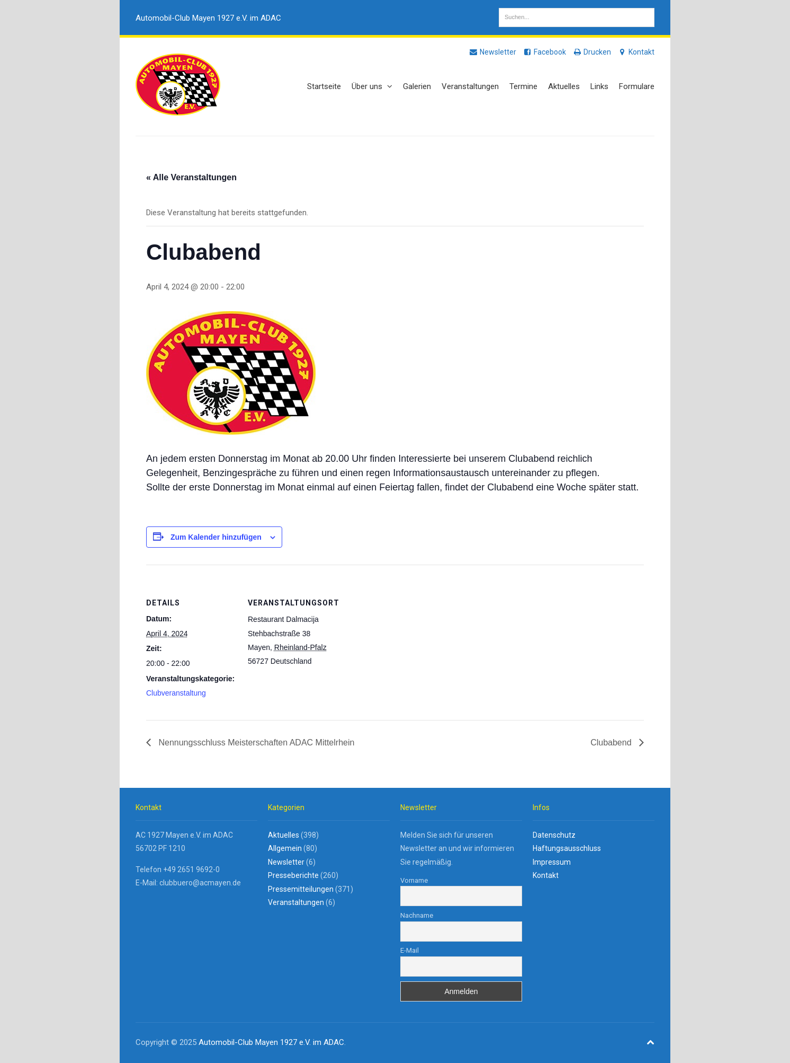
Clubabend (612, 742)
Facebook (544, 52)
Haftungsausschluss (567, 848)
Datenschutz (554, 835)
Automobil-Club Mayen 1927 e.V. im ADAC (208, 18)
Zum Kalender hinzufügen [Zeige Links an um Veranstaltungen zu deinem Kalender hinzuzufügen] (216, 537)
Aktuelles (564, 86)
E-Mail (409, 950)
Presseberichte (293, 875)
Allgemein (285, 848)
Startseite (324, 86)
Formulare (636, 86)
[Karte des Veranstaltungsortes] (405, 638)
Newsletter (492, 52)
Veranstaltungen (470, 86)
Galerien (417, 86)
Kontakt (635, 52)
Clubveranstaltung (176, 693)
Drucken (591, 52)
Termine (523, 86)
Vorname (414, 880)
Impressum (552, 862)
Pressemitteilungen (301, 889)
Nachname (416, 915)
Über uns (372, 86)
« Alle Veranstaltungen (191, 177)
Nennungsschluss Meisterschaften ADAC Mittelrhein (255, 742)
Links (599, 86)
